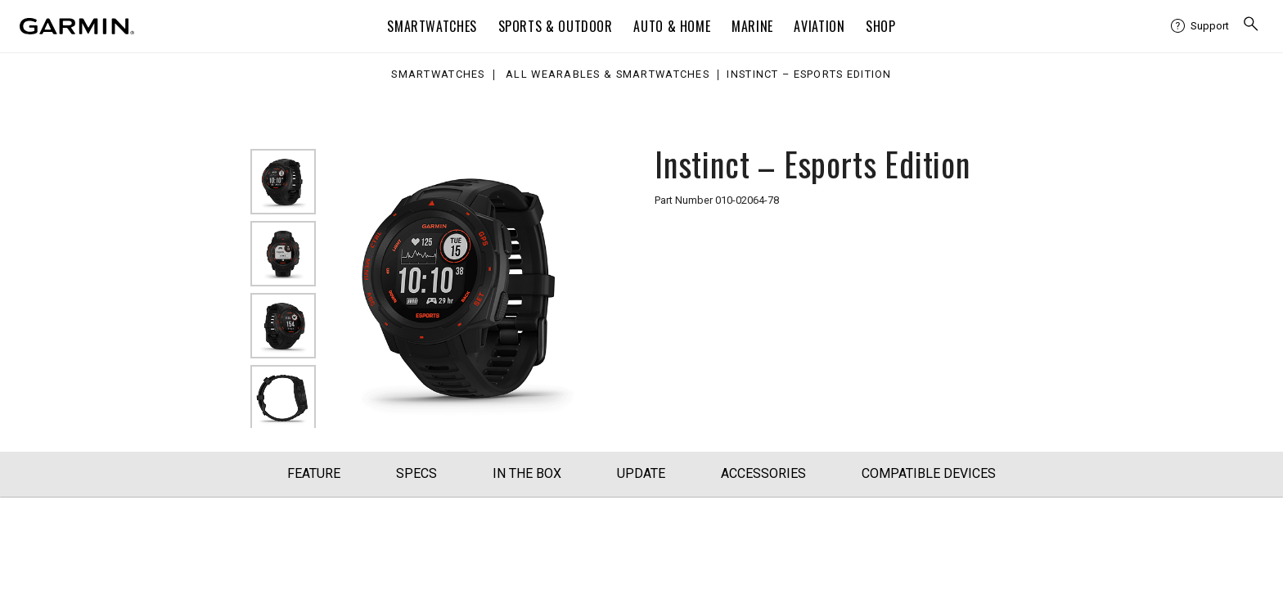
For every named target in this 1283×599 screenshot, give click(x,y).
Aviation (819, 26)
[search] (1251, 25)
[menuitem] (1200, 26)
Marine (752, 26)
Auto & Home (671, 26)
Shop (881, 26)
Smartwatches (432, 26)
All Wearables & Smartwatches (607, 75)
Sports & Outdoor (555, 26)
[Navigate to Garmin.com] (77, 26)
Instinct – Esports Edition (809, 75)
